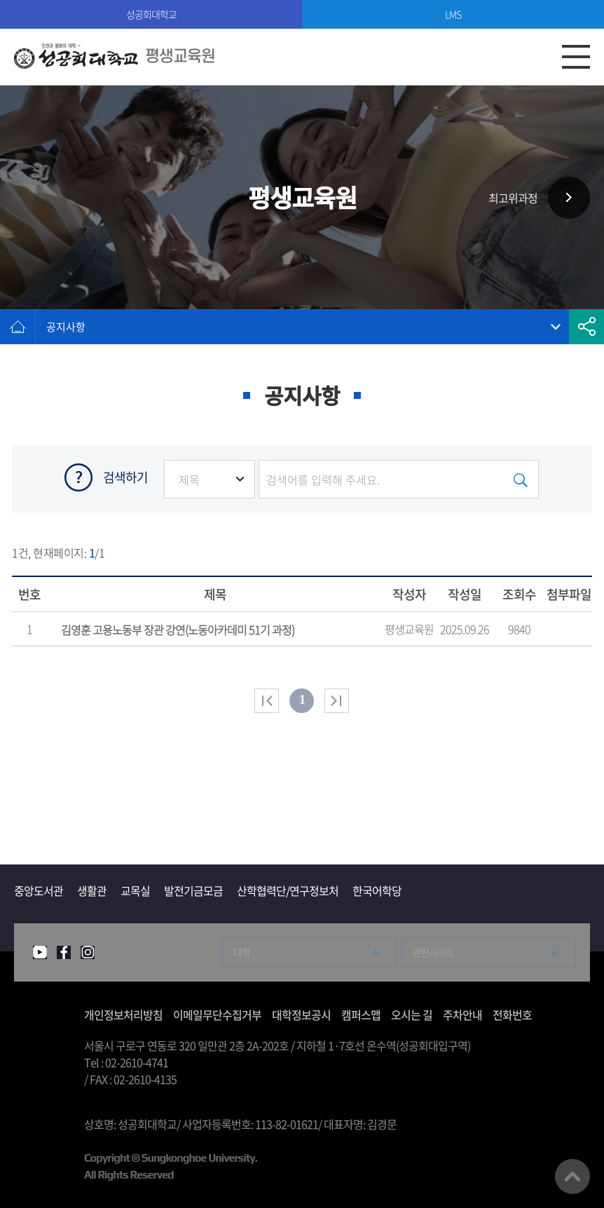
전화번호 (512, 1014)
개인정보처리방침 (123, 1014)
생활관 (92, 890)
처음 (266, 700)
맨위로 (572, 1176)
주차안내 (462, 1014)
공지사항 (65, 326)
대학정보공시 (301, 1014)
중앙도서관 (38, 890)
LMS (453, 14)
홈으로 (17, 326)
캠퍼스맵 (360, 1014)
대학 (241, 952)
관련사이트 (433, 952)
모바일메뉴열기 (576, 57)
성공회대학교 (151, 14)
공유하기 (586, 326)
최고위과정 (512, 197)
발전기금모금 (193, 890)
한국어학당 (376, 890)
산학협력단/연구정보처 (287, 890)
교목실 (135, 890)
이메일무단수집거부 (217, 1014)
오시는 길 (411, 1014)
